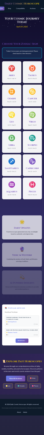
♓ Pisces (35, 386)
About (19, 412)
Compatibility (20, 8)
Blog (9, 8)
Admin (25, 412)
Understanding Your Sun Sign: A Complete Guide (18, 318)
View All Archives (15, 378)
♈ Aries (32, 378)
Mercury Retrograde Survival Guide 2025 (22, 330)
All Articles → (22, 340)
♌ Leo (8, 386)
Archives (33, 8)
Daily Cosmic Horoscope (22, 3)
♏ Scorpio (21, 386)
